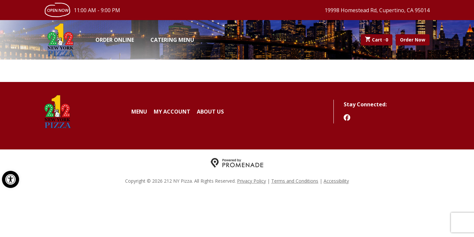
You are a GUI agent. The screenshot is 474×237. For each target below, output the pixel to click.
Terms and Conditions (294, 181)
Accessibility (336, 181)
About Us (210, 111)
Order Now (412, 40)
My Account (172, 111)
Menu (139, 111)
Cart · (376, 40)
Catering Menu (172, 39)
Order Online (114, 39)
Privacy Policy (251, 181)
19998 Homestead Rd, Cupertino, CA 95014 (377, 10)
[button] (10, 179)
